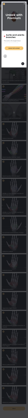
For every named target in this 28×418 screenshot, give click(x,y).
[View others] (22, 63)
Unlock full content (14, 48)
